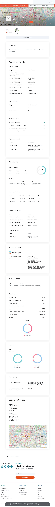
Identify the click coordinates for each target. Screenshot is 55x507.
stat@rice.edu (15, 418)
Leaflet (40, 7)
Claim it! (30, 22)
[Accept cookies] (46, 504)
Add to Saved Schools (27, 37)
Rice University (15, 5)
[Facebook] (5, 466)
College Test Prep (4, 488)
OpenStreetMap (46, 7)
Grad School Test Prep (5, 490)
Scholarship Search (23, 492)
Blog (38, 494)
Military (2, 494)
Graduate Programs (24, 5)
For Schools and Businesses (6, 498)
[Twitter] (2, 466)
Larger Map (3, 24)
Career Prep (3, 492)
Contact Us (40, 490)
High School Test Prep (5, 496)
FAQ (38, 492)
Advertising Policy (41, 498)
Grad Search (21, 490)
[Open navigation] (52, 2)
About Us (39, 488)
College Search (22, 488)
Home (2, 5)
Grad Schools (7, 5)
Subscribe (25, 477)
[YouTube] (8, 466)
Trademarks (40, 496)
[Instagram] (11, 466)
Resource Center (22, 494)
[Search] (49, 2)
